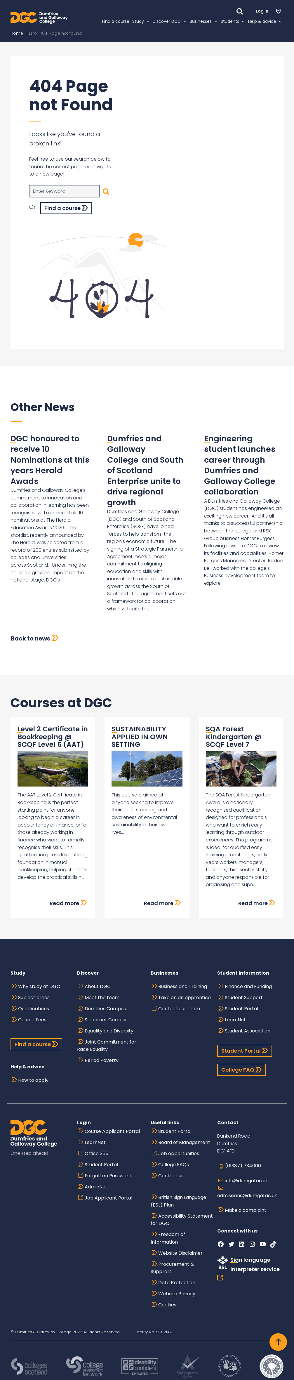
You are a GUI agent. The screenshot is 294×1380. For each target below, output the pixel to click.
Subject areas (34, 997)
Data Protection (176, 1282)
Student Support (244, 997)
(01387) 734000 (243, 1165)
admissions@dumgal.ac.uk (247, 1195)
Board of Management (184, 1142)
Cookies (167, 1304)
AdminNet (96, 1186)
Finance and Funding (248, 986)
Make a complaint (245, 1210)
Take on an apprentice (184, 997)
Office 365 (96, 1153)
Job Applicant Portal (108, 1198)
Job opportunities (178, 1153)
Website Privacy (176, 1293)
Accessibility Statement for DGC (182, 1220)
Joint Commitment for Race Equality (106, 1046)
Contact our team (179, 1008)
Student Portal (241, 1008)
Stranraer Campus (106, 1019)
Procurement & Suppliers (172, 1268)
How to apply (33, 1080)
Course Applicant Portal (112, 1131)
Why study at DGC (39, 986)
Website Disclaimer (180, 1253)
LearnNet (235, 1019)
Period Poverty (102, 1060)
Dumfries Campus (105, 1008)
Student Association (247, 1030)
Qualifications (33, 1008)
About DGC (98, 986)
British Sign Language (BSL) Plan (178, 1201)
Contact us (171, 1175)
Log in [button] (262, 11)
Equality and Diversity (109, 1030)
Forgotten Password (108, 1175)
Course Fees (32, 1019)
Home (17, 41)
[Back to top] (278, 1342)
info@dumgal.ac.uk (246, 1180)
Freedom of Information (168, 1238)
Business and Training (182, 986)
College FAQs (173, 1164)
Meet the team (102, 997)
